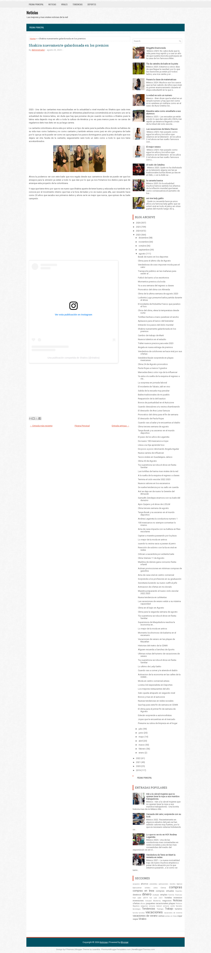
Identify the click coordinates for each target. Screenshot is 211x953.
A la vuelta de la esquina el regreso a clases (158, 475)
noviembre (144, 242)
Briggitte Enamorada (156, 48)
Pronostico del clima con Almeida (154, 289)
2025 (138, 227)
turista (135, 913)
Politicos (179, 903)
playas (172, 903)
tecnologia (136, 909)
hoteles (168, 897)
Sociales (179, 906)
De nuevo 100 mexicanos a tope (153, 441)
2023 (138, 234)
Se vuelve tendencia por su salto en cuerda (158, 487)
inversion (178, 897)
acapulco (136, 884)
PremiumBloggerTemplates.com (116, 949)
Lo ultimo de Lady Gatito (149, 666)
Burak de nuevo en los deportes (153, 257)
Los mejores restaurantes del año (154, 689)
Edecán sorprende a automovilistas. (155, 715)
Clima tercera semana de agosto (153, 426)
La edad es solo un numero (159, 95)
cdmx (155, 888)
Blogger (124, 942)
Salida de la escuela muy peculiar (153, 390)
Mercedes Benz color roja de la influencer (157, 372)
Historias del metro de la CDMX (153, 645)
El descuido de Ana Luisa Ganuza (154, 410)
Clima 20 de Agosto (147, 461)
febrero (142, 748)
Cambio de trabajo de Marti (151, 335)
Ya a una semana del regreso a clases (156, 285)
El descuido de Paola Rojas (151, 418)
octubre (142, 246)
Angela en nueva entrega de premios (155, 347)
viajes (135, 919)
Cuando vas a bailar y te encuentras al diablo (159, 422)
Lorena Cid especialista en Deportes (155, 685)
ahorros (144, 884)
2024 (138, 231)
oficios (142, 903)
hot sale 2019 (140, 898)
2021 (138, 762)
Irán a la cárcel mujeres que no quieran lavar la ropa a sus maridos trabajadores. (162, 796)
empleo (163, 894)
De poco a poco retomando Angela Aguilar (158, 449)
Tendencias (78, 4)
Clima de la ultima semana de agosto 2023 (158, 293)
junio (141, 733)
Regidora (136, 906)
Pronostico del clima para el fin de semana (158, 414)
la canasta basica (154, 180)
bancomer (137, 888)
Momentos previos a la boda (151, 281)
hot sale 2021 (156, 898)
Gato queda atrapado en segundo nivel (156, 693)
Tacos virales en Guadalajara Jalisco (155, 457)
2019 (138, 770)
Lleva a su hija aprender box (151, 445)
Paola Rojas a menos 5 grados (152, 368)
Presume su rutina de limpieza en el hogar (157, 723)
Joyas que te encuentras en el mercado (156, 719)
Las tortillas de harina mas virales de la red (158, 471)
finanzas (178, 895)
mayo (141, 736)
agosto (142, 253)
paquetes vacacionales (157, 903)
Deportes (92, 4)
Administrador (38, 50)
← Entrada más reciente (41, 426)
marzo (142, 745)
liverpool (148, 901)
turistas (142, 913)
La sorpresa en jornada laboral (152, 382)
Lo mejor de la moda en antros (152, 539)
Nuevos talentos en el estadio (152, 339)
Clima (163, 888)
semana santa (169, 906)
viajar (179, 916)
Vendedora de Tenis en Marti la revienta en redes (160, 856)
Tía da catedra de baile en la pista (162, 64)
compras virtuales (165, 891)
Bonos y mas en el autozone (151, 697)
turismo (178, 909)
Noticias (52, 4)
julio (141, 729)
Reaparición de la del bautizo (152, 398)
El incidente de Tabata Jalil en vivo (154, 386)
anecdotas (153, 884)
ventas (161, 916)
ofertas (136, 903)
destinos (137, 894)
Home (33, 38)
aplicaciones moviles (167, 884)
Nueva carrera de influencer (151, 453)
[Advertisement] (79, 79)
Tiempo (160, 909)
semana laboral (155, 906)
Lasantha (96, 949)
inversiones (138, 900)
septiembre (144, 249)
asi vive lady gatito (155, 198)
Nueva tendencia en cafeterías (152, 597)
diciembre (143, 237)
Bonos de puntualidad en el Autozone (156, 402)
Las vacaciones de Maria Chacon (162, 129)
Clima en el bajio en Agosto (151, 607)
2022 (138, 758)
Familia (171, 895)
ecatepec (156, 895)
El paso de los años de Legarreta (153, 437)
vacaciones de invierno (173, 913)
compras (175, 887)
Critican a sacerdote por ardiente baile (156, 554)
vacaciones (154, 912)
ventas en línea (171, 916)
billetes (147, 888)
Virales (64, 4)
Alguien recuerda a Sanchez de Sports (156, 649)
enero (141, 752)
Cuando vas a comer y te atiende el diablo (158, 670)
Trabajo (169, 908)
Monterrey (157, 901)
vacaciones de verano (145, 915)
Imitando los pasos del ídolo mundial (155, 325)
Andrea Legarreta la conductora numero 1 (158, 518)
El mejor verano (153, 147)
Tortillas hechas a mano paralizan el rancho (158, 317)
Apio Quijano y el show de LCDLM (154, 504)
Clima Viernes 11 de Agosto (151, 558)
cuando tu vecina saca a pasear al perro (157, 543)
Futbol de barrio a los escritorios (153, 277)
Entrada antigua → (120, 426)
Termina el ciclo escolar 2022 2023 (154, 479)
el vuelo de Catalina (155, 165)
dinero (146, 894)
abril (141, 741)
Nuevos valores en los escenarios (154, 483)
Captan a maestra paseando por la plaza (157, 535)
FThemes (69, 949)
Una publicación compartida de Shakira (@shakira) (73, 357)
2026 (138, 222)
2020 (138, 766)
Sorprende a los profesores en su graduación (159, 579)
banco (179, 884)
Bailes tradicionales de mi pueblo (154, 394)
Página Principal (36, 4)
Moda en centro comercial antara (153, 681)
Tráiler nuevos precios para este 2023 (155, 343)
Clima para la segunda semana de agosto (158, 612)
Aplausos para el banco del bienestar (156, 321)
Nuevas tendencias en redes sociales (155, 701)
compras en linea (143, 890)
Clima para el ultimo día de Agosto (154, 260)
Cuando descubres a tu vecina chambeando (159, 406)
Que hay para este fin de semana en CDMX (158, 705)
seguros (144, 906)
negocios (166, 900)
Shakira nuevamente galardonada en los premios (69, 45)
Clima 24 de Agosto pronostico (153, 364)
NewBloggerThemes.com (143, 949)
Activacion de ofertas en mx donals (155, 587)
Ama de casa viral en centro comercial (156, 575)
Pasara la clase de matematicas (161, 79)
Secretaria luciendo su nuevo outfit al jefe (157, 583)
